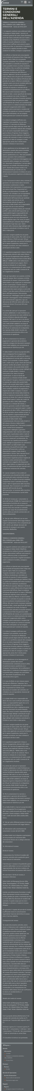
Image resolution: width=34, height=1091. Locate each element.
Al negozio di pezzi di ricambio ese (14, 1089)
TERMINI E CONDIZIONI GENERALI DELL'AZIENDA (14, 1057)
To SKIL (7, 1069)
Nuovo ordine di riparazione (12, 1077)
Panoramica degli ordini (11, 1080)
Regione (7, 1045)
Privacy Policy (9, 1060)
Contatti (7, 1053)
